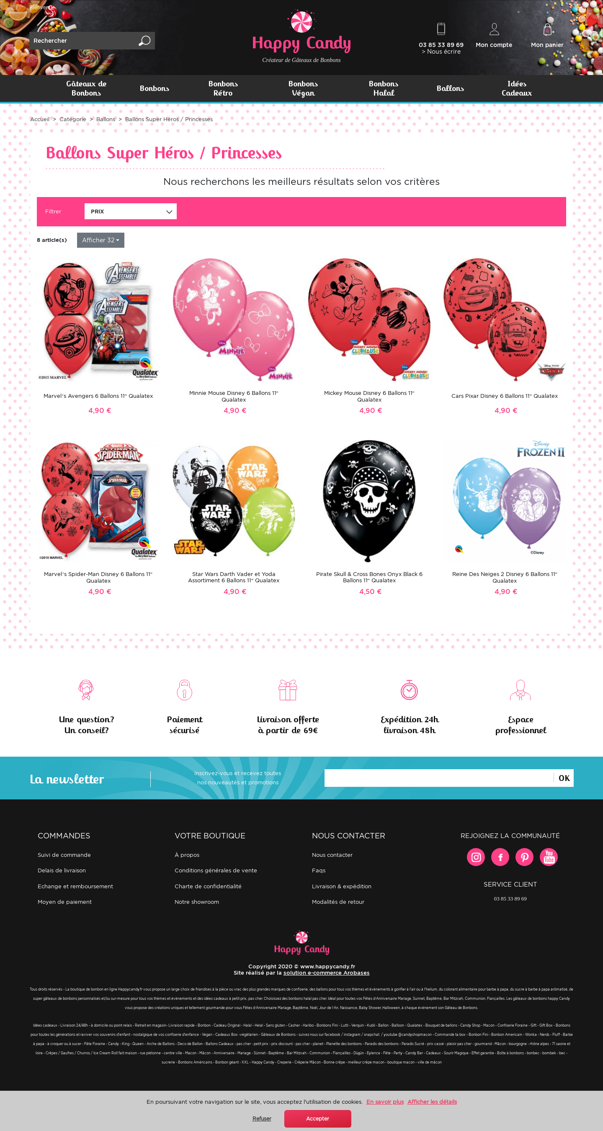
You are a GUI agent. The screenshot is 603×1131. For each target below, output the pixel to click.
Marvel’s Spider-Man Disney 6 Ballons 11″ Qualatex (98, 577)
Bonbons (154, 88)
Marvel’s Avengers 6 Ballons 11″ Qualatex (98, 396)
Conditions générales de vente (216, 870)
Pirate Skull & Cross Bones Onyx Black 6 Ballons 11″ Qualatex (369, 577)
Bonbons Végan (303, 88)
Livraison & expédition (341, 886)
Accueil (39, 119)
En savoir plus (385, 1102)
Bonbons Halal (383, 88)
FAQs (318, 870)
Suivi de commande (64, 855)
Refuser (262, 1118)
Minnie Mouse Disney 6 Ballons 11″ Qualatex (233, 396)
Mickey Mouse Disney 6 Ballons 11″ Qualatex (369, 396)
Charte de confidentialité (208, 886)
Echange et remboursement (75, 886)
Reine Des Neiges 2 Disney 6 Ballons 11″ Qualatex (504, 577)
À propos (187, 855)
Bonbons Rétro (223, 88)
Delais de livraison (62, 870)
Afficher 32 (98, 240)
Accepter (317, 1118)
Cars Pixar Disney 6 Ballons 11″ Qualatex (504, 396)
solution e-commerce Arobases (326, 973)
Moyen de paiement (65, 902)
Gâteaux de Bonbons (86, 88)
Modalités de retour (338, 902)
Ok (564, 777)
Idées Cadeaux (517, 88)
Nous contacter (332, 855)
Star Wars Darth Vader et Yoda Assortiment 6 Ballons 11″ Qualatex (233, 577)
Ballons (450, 88)
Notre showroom (197, 902)
